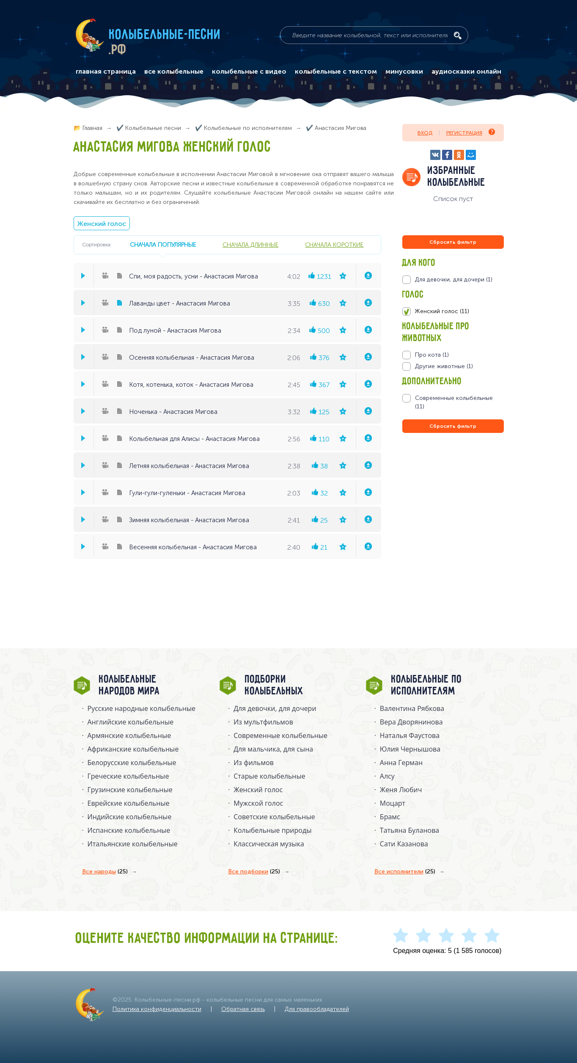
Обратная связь (243, 1009)
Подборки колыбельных (274, 685)
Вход (425, 132)
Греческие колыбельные (128, 776)
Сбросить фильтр (452, 242)
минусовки (404, 71)
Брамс (390, 816)
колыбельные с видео (249, 71)
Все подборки (254, 871)
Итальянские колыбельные (133, 843)
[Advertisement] (453, 526)
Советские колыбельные (274, 816)
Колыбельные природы (272, 830)
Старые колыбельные (269, 776)
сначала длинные (250, 244)
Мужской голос (258, 803)
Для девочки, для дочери (275, 708)
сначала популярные (163, 244)
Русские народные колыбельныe (142, 708)
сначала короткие (334, 244)
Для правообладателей (317, 1009)
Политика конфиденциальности (157, 1009)
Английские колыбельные (131, 722)
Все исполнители (404, 871)
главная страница (106, 71)
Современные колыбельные (280, 735)
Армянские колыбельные (129, 735)
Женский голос (101, 224)
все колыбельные (173, 71)
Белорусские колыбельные (132, 762)
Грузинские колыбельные (130, 789)
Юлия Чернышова (410, 749)
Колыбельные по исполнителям (426, 685)
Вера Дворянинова (411, 722)
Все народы (105, 871)
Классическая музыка (269, 843)
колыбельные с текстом (336, 71)
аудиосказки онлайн (466, 71)
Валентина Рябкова (412, 708)
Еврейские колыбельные (129, 803)
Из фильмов (254, 762)
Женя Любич (401, 789)
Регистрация (470, 132)
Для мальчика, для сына (273, 749)
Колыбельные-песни (165, 35)
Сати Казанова (404, 843)
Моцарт (392, 803)
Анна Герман (401, 762)
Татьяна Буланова (409, 830)
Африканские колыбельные (133, 749)
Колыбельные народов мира (129, 685)
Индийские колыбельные (130, 816)
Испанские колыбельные (129, 830)
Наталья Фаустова (410, 735)
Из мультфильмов (263, 722)
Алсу (387, 776)
